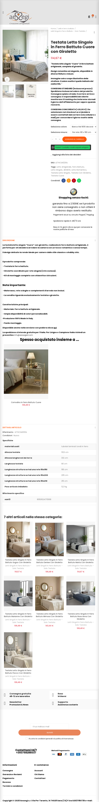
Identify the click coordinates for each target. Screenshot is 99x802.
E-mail (68, 180)
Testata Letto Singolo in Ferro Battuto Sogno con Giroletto (18, 561)
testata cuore (57, 175)
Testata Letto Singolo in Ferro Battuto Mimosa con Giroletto (49, 615)
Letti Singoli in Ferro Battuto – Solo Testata (18, 567)
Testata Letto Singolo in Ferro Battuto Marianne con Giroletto (18, 615)
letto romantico (78, 170)
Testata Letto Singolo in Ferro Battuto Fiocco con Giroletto (18, 672)
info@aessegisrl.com (23, 335)
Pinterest (73, 180)
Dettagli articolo (12, 428)
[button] (5, 55)
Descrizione (9, 240)
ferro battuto (78, 167)
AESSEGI (67, 170)
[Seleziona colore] (83, 126)
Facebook (63, 180)
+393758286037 (26, 747)
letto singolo (57, 170)
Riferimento (8, 433)
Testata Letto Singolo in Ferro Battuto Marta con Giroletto (81, 561)
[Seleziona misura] (83, 132)
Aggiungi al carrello (74, 139)
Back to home (95, 32)
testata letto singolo (60, 173)
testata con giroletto (81, 173)
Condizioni (7, 436)
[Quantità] (56, 139)
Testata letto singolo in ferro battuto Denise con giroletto (49, 561)
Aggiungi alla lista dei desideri (66, 154)
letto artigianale (64, 167)
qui (55, 327)
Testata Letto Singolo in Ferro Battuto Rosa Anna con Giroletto (81, 617)
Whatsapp (79, 180)
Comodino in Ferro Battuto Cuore (26, 402)
